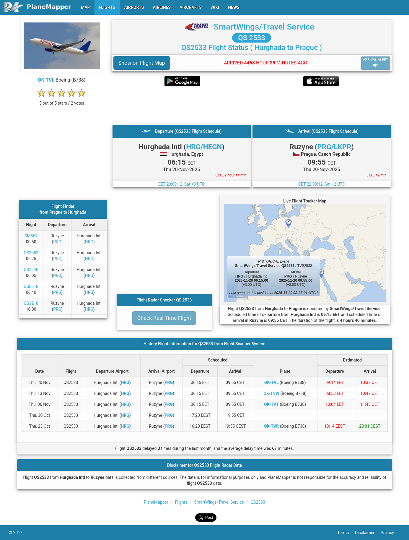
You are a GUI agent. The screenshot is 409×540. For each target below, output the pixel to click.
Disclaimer (368, 532)
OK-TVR (271, 426)
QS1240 (31, 269)
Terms (346, 532)
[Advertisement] (252, 105)
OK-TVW (271, 393)
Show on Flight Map (141, 63)
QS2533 (258, 502)
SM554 (31, 235)
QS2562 (31, 252)
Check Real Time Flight (164, 318)
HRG (89, 241)
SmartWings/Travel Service (264, 27)
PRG (57, 241)
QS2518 (31, 286)
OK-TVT (271, 404)
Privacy (390, 532)
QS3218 (31, 303)
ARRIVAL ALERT (375, 63)
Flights (181, 502)
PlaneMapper (156, 502)
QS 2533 (251, 38)
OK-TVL (46, 80)
